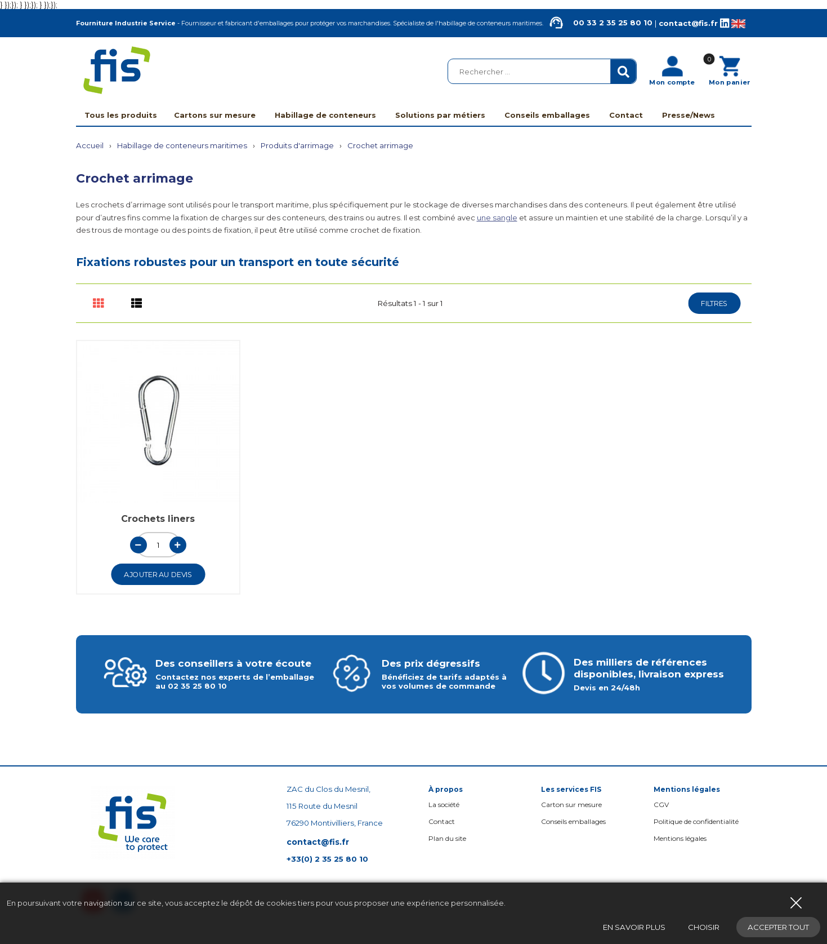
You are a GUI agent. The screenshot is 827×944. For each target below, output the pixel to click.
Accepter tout (778, 927)
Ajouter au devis (158, 574)
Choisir (703, 927)
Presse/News (688, 114)
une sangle (497, 217)
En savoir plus (634, 927)
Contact (626, 114)
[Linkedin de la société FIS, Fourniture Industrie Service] (725, 23)
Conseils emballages (547, 114)
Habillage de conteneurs (325, 114)
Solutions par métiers (440, 114)
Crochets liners (158, 518)
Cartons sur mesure (215, 114)
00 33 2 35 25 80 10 (598, 23)
